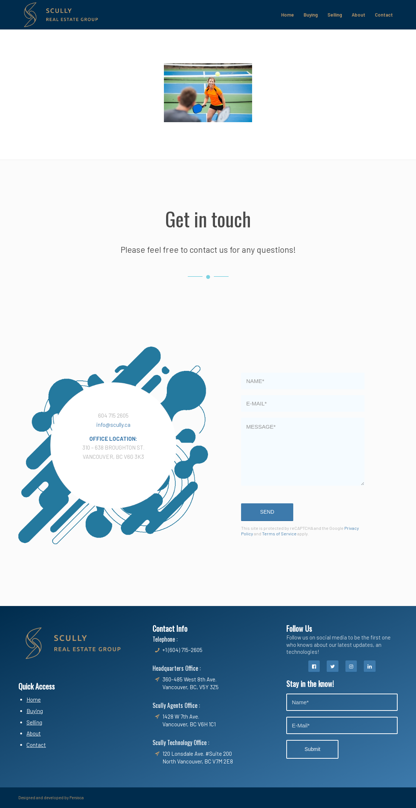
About (33, 733)
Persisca (76, 797)
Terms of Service (279, 533)
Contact (36, 744)
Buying (34, 711)
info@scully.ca (113, 424)
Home (33, 699)
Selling (34, 722)
